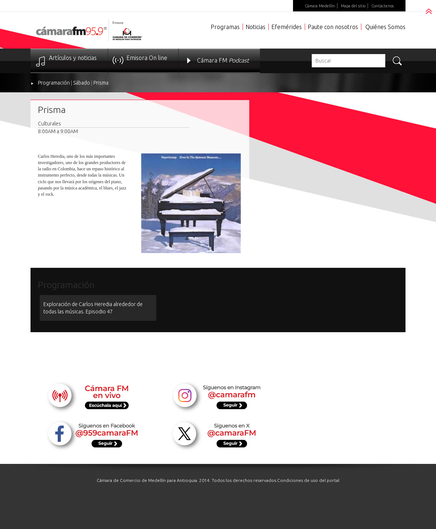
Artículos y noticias (73, 57)
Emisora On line (146, 57)
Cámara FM (223, 60)
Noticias (255, 27)
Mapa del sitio (353, 6)
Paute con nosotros (333, 27)
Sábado (81, 83)
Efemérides (286, 27)
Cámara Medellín (320, 6)
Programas (225, 27)
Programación (54, 83)
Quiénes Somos (385, 27)
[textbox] (348, 60)
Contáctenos (382, 6)
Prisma (100, 83)
